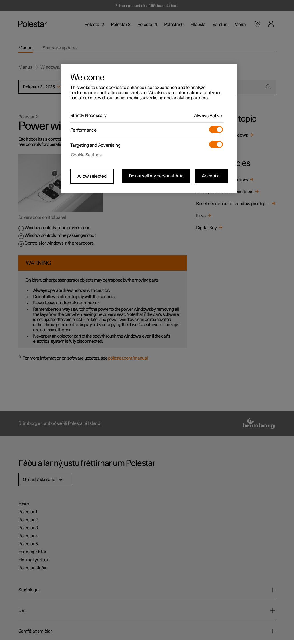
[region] (149, 128)
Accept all (211, 176)
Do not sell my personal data (156, 176)
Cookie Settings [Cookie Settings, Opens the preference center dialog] (86, 155)
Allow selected (92, 176)
